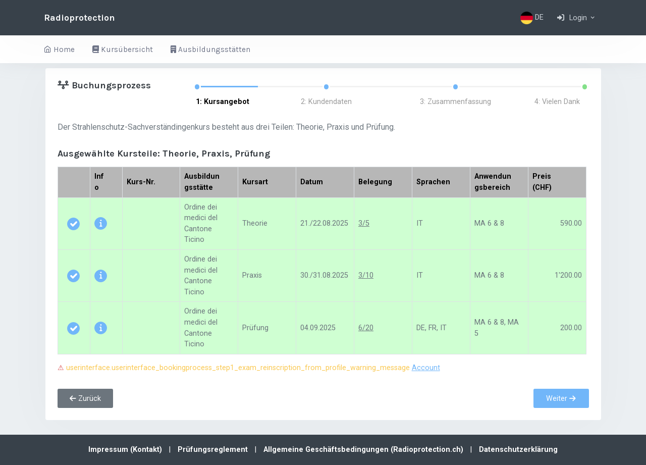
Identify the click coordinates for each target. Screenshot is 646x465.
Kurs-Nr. (141, 182)
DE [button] (532, 18)
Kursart (255, 182)
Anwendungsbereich (492, 182)
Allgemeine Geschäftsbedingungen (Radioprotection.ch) (364, 449)
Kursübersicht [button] (122, 49)
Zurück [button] (85, 398)
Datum (311, 182)
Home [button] (59, 49)
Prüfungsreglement (214, 449)
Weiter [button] (561, 398)
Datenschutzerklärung (518, 449)
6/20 (365, 328)
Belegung (375, 182)
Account (426, 368)
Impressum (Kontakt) (126, 449)
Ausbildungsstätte (202, 182)
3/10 (365, 275)
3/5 (363, 223)
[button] (576, 17)
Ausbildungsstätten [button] (210, 49)
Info (99, 182)
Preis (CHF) (542, 182)
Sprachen (433, 182)
